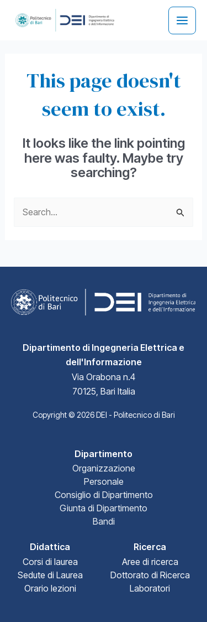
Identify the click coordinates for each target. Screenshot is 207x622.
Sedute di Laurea (50, 574)
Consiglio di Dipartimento (104, 494)
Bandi (104, 521)
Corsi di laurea (50, 561)
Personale (104, 481)
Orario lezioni (50, 588)
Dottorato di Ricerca (150, 574)
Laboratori (150, 588)
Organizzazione (103, 468)
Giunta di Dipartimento (103, 508)
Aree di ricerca (150, 561)
